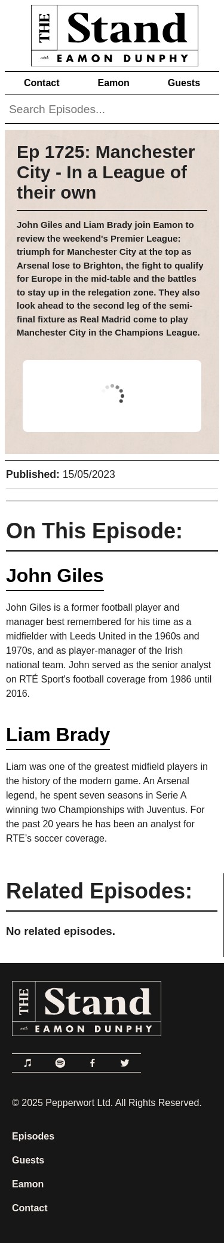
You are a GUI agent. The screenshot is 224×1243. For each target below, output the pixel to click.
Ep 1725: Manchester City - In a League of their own (106, 172)
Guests (184, 83)
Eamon (113, 83)
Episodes (33, 1136)
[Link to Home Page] (112, 33)
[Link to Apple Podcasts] (28, 1063)
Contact (42, 83)
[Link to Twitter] (125, 1063)
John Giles (55, 575)
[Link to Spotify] (60, 1063)
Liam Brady (58, 734)
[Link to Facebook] (93, 1063)
